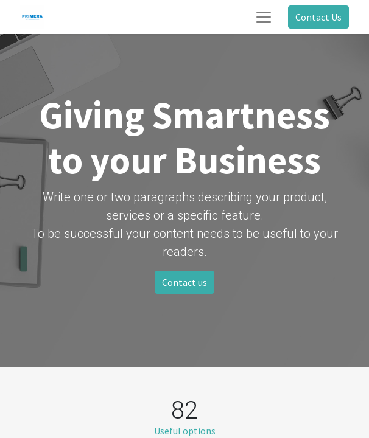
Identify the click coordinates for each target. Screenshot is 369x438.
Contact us (184, 282)
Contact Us (318, 17)
